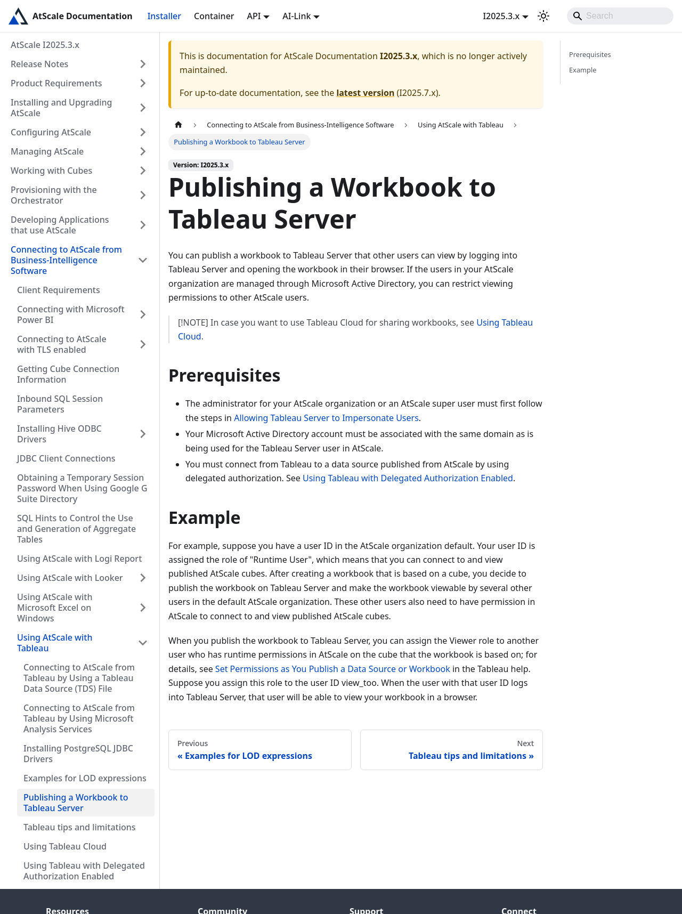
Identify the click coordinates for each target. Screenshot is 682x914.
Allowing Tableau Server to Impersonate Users (326, 418)
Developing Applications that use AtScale (60, 225)
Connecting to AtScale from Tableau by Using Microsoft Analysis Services (79, 718)
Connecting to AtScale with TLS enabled (62, 344)
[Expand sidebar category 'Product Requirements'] (143, 83)
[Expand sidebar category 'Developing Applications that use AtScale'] (143, 225)
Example (582, 70)
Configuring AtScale (51, 132)
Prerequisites (590, 54)
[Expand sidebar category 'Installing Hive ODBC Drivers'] (143, 434)
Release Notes (39, 64)
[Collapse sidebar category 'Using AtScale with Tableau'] (143, 643)
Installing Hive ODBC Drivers (59, 434)
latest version (365, 93)
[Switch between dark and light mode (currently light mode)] (543, 16)
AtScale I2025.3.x (45, 45)
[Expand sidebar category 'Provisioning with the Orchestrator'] (143, 195)
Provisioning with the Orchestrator (54, 195)
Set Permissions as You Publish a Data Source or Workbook (332, 669)
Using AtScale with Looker (70, 578)
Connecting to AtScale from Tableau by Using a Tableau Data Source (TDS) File (79, 677)
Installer (164, 16)
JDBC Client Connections (66, 458)
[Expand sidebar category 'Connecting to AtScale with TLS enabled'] (143, 344)
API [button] (254, 16)
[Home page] (178, 125)
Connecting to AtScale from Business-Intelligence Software (66, 260)
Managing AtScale (47, 151)
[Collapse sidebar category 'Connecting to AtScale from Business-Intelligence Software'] (143, 260)
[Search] (620, 16)
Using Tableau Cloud (65, 846)
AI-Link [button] (296, 16)
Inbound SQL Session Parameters (60, 404)
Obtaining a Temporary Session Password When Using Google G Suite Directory (82, 488)
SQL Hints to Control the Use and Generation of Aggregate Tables (76, 528)
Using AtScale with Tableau (55, 643)
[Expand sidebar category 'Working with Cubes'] (143, 170)
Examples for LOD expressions (85, 778)
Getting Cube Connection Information (68, 374)
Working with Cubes (51, 170)
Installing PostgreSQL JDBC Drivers (78, 753)
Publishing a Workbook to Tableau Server (75, 802)
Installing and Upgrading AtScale (61, 107)
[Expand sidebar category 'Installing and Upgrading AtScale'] (143, 108)
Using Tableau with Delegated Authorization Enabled (84, 871)
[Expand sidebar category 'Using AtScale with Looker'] (143, 577)
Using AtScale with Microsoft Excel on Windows (55, 607)
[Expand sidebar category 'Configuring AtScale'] (143, 132)
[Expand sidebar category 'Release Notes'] (143, 63)
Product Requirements (56, 83)
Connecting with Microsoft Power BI (71, 314)
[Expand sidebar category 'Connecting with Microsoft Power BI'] (143, 314)
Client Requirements (58, 290)
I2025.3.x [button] (501, 16)
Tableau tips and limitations (79, 827)
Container (214, 16)
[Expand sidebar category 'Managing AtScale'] (143, 151)
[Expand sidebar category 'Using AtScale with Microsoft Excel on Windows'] (143, 607)
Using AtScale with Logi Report (79, 558)
